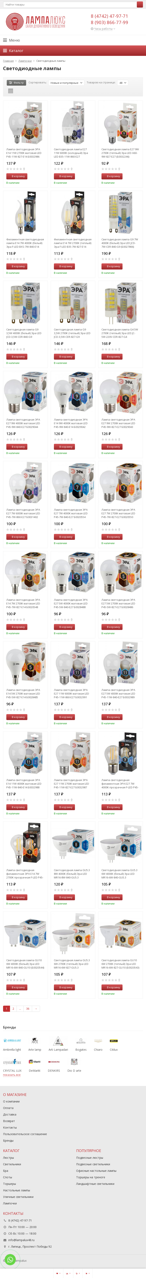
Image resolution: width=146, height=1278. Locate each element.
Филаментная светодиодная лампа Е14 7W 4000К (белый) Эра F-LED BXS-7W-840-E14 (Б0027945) (25, 243)
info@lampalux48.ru (21, 1240)
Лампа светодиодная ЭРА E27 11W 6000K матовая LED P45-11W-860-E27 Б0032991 (71, 693)
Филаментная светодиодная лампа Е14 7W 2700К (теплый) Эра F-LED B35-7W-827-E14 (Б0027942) (72, 243)
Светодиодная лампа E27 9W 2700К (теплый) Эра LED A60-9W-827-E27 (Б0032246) (120, 152)
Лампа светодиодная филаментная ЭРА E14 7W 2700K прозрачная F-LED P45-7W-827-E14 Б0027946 (24, 873)
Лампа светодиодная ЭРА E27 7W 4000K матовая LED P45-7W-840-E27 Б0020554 (71, 513)
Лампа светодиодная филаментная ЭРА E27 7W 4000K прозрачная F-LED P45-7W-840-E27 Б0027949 (119, 783)
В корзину (16, 176)
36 (27, 1009)
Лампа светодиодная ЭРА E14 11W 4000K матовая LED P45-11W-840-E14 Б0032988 (23, 783)
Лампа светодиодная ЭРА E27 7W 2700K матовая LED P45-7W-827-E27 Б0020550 (118, 513)
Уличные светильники (18, 1197)
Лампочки (10, 1203)
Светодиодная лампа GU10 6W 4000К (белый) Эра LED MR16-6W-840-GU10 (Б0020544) (25, 963)
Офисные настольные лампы (96, 1171)
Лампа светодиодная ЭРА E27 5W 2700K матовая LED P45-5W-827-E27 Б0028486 (118, 603)
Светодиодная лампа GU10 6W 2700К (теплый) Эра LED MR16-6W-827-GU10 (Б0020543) (120, 963)
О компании (11, 1101)
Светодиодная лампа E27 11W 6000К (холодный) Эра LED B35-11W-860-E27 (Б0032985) (71, 152)
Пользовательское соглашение (25, 1134)
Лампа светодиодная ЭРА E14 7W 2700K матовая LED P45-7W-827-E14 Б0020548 (23, 603)
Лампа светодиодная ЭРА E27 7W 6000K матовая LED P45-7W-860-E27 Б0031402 (23, 513)
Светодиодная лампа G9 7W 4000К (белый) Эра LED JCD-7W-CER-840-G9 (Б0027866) (119, 243)
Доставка (9, 1114)
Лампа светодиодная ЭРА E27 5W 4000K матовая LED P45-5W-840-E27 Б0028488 (71, 603)
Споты (7, 1177)
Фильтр (16, 82)
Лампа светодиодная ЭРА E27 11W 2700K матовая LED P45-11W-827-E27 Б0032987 (71, 783)
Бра (5, 1171)
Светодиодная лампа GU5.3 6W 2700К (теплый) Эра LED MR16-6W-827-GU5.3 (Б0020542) (72, 963)
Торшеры (9, 1184)
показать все (12, 1075)
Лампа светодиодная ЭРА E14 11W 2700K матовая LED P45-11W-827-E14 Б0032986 (23, 152)
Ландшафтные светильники (95, 1184)
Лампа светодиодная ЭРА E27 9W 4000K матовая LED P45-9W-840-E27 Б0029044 (23, 423)
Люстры (8, 1158)
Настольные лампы (16, 1190)
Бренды (8, 1140)
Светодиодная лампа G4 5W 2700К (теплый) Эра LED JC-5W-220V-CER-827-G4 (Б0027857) (119, 333)
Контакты (10, 1127)
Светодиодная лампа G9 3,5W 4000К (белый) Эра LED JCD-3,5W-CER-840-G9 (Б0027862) (23, 333)
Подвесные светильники (93, 1164)
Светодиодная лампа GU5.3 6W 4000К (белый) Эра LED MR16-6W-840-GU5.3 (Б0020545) (119, 873)
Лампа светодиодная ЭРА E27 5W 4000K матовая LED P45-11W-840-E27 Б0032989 (118, 693)
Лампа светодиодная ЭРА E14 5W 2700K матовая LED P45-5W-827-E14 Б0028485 (23, 693)
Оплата (8, 1108)
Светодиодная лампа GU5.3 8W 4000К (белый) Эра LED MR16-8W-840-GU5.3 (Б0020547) (72, 873)
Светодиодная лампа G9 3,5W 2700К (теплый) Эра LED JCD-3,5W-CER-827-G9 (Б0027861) (72, 333)
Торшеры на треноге (90, 1177)
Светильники (12, 1164)
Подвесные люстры (89, 1158)
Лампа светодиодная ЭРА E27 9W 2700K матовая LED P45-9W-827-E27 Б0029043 (118, 423)
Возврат (9, 1121)
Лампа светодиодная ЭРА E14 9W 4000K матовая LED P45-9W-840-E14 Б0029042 (71, 423)
